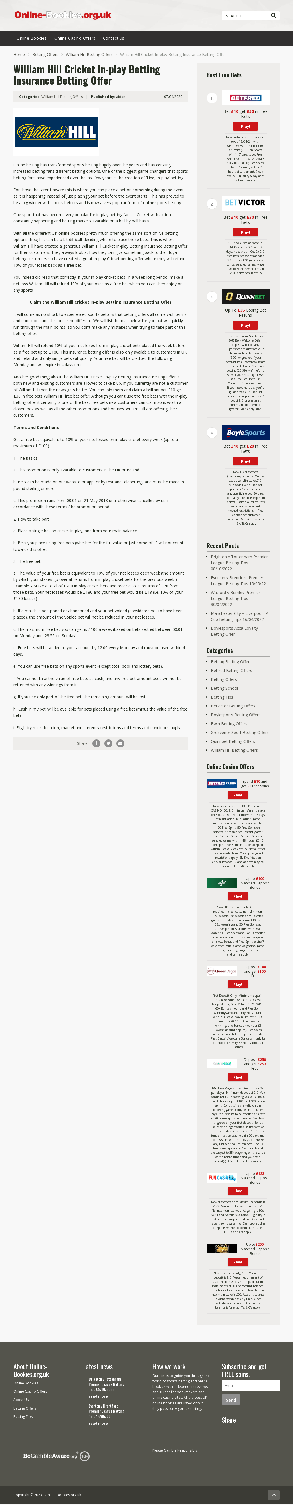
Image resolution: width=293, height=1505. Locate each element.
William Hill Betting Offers (89, 56)
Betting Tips (222, 699)
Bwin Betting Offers (229, 726)
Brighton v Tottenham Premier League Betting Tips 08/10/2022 (239, 565)
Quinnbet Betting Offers (233, 743)
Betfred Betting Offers (231, 672)
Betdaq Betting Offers (231, 664)
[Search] (273, 15)
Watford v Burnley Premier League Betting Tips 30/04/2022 (235, 600)
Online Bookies (32, 40)
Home (19, 56)
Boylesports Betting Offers (235, 717)
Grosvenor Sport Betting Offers (240, 734)
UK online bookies (68, 235)
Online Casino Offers (75, 40)
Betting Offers (45, 56)
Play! (245, 128)
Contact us (113, 40)
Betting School (224, 690)
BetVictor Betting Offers (233, 708)
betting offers (136, 316)
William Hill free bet (61, 398)
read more (98, 1397)
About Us (21, 1400)
